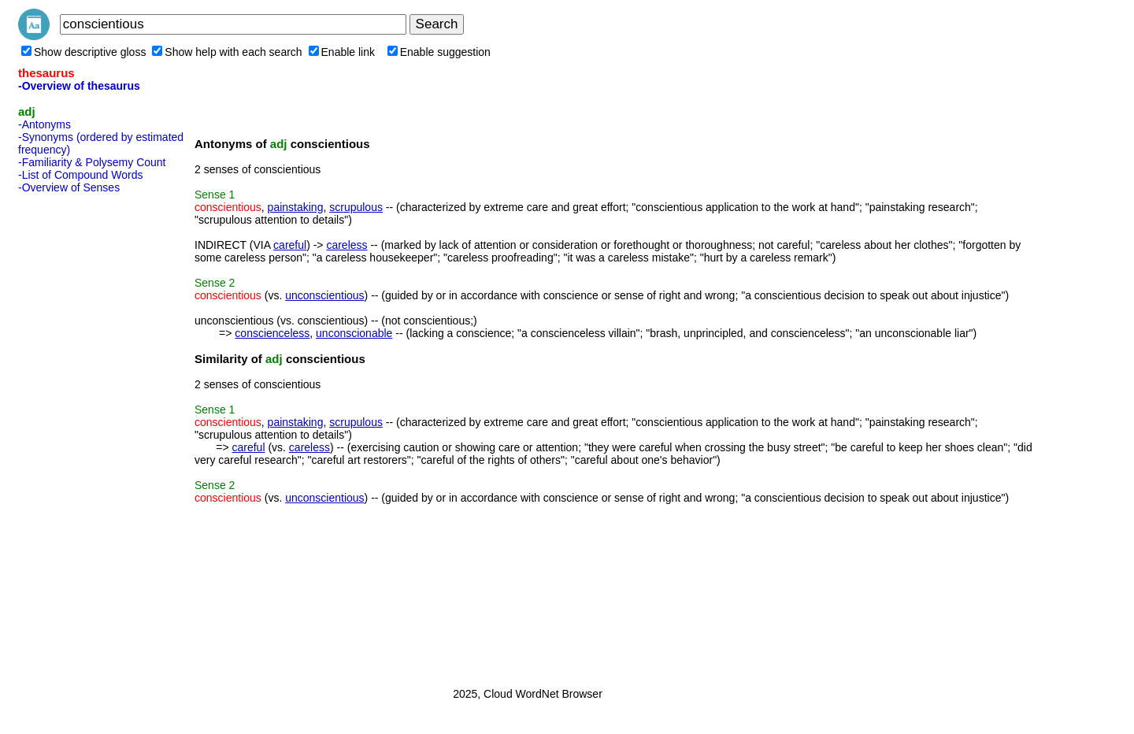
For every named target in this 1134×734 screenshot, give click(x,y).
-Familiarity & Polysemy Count (92, 162)
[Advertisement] (81, 435)
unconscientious (324, 295)
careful (289, 245)
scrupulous (356, 207)
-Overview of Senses (69, 187)
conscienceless (272, 333)
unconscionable (354, 333)
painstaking (296, 207)
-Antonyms (44, 124)
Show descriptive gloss (83, 52)
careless (346, 245)
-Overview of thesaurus (79, 86)
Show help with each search (227, 52)
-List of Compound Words (80, 175)
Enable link (342, 52)
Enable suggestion (439, 52)
